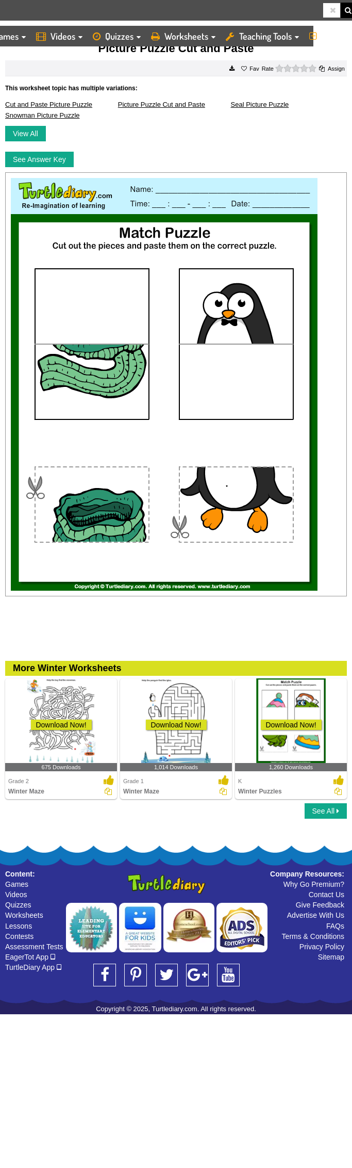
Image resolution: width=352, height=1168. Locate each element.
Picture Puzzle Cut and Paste (161, 104)
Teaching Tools (262, 36)
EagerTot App (30, 957)
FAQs (335, 926)
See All (325, 811)
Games (16, 884)
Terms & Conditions (313, 936)
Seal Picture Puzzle (260, 104)
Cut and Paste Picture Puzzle (48, 104)
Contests (19, 936)
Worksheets (183, 36)
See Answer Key (39, 159)
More (328, 36)
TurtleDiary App (33, 967)
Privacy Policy (321, 947)
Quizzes (117, 36)
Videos (59, 36)
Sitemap (331, 957)
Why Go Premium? (313, 884)
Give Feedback (320, 905)
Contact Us (326, 894)
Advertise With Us (315, 915)
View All (25, 133)
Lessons (18, 926)
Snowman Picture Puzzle (42, 115)
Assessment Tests (34, 947)
